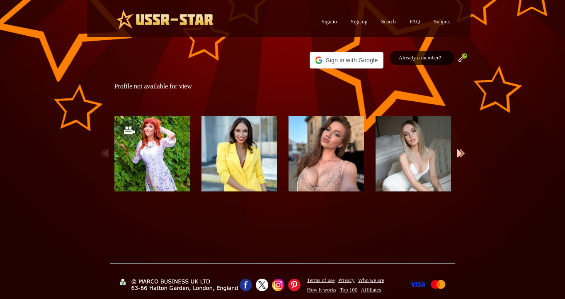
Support (442, 21)
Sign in (329, 21)
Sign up (359, 21)
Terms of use (321, 280)
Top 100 (349, 290)
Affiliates (371, 290)
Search (388, 21)
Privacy (346, 280)
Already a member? (420, 57)
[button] (346, 60)
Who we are (371, 280)
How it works (322, 290)
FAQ (415, 21)
